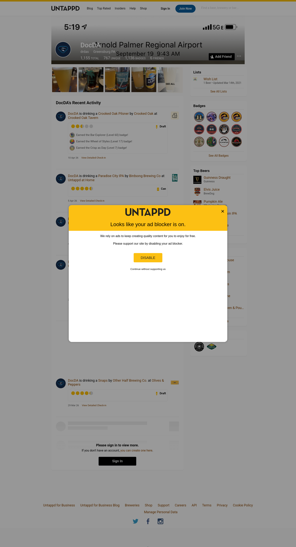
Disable (148, 258)
